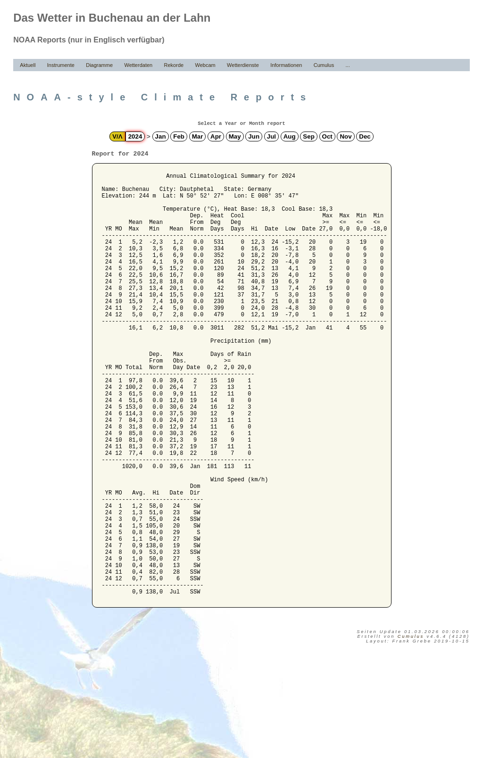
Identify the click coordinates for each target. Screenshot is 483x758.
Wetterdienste (243, 65)
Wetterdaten (138, 65)
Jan (160, 136)
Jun (253, 136)
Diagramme (99, 65)
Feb (178, 136)
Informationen (286, 65)
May (235, 136)
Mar (197, 136)
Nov (345, 136)
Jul (271, 136)
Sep (308, 136)
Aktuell (27, 65)
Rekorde (174, 65)
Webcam (205, 65)
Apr (215, 136)
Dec (364, 136)
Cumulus (324, 65)
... (348, 65)
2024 (135, 136)
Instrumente (61, 65)
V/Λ (117, 136)
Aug (289, 136)
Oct (327, 136)
